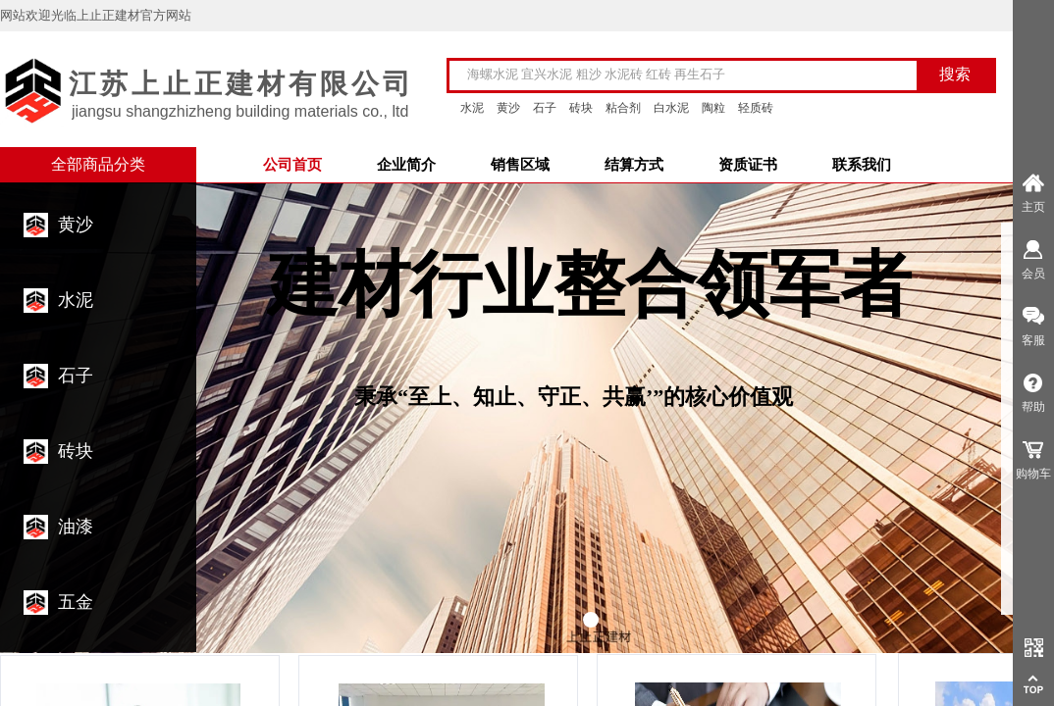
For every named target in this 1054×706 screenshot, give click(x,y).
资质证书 (747, 165)
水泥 (75, 300)
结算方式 (634, 165)
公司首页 (292, 165)
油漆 (75, 526)
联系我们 (861, 165)
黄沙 (75, 224)
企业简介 (406, 165)
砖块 (75, 451)
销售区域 (520, 165)
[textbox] (695, 74)
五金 (75, 602)
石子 (75, 375)
